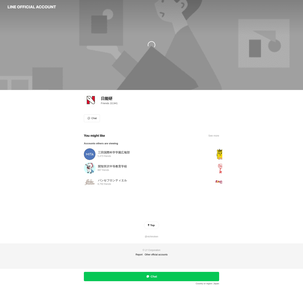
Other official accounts (156, 254)
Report (139, 254)
